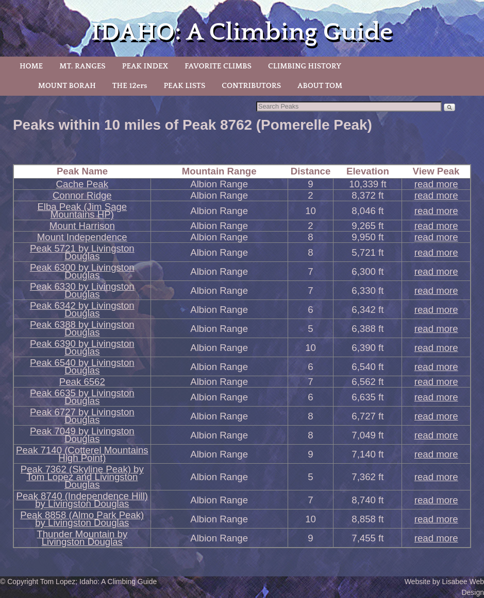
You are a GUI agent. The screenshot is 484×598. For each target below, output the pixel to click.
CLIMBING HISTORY (304, 66)
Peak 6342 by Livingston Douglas (82, 309)
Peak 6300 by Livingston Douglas (82, 271)
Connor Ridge (82, 195)
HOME (31, 66)
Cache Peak (82, 184)
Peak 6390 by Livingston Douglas (82, 347)
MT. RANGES (82, 66)
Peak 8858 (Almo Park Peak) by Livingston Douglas (82, 518)
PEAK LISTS (184, 85)
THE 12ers (129, 85)
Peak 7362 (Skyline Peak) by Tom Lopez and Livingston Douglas (82, 477)
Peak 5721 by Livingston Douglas (82, 252)
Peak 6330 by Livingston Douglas (82, 290)
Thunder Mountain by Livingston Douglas (82, 538)
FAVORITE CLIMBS (218, 66)
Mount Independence (82, 237)
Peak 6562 (82, 381)
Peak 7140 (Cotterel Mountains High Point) (82, 454)
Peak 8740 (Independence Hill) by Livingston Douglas (82, 499)
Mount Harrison (82, 225)
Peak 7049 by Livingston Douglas (82, 435)
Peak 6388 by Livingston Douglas (82, 328)
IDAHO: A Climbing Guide (242, 32)
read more (436, 184)
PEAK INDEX (145, 66)
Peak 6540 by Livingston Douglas (82, 366)
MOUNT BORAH (67, 85)
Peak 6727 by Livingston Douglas (82, 416)
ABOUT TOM (319, 85)
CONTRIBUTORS (251, 85)
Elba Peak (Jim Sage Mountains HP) (82, 210)
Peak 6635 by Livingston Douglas (82, 397)
